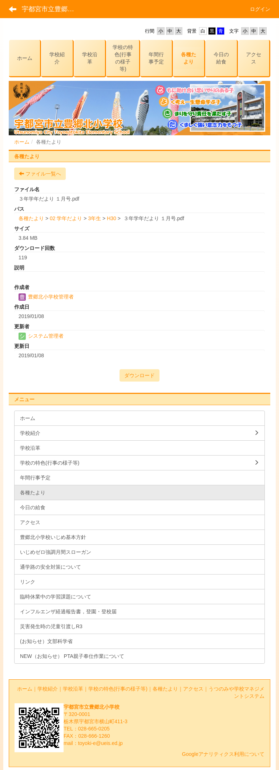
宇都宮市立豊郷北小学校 (52, 9)
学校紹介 (47, 689)
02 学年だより (66, 218)
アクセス (193, 689)
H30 (111, 218)
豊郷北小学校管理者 (46, 297)
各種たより (31, 218)
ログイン (260, 9)
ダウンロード (139, 375)
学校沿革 (73, 689)
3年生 (94, 218)
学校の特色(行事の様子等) (117, 689)
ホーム (21, 142)
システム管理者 (41, 336)
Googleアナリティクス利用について (223, 754)
